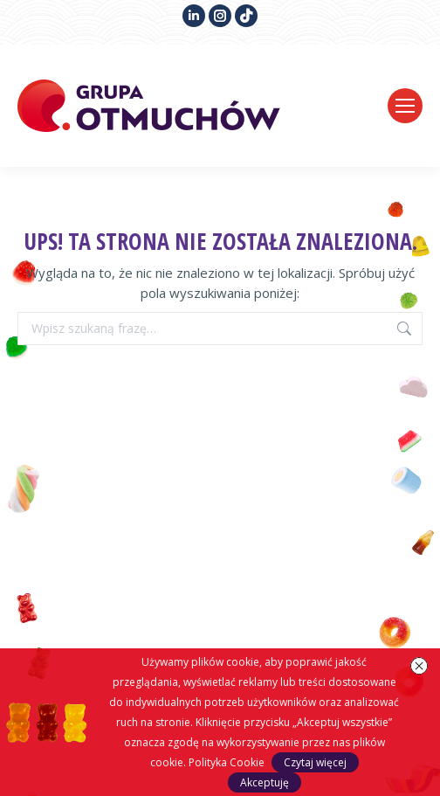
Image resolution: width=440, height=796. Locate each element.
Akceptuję (264, 782)
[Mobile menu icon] (405, 105)
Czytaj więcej (315, 762)
